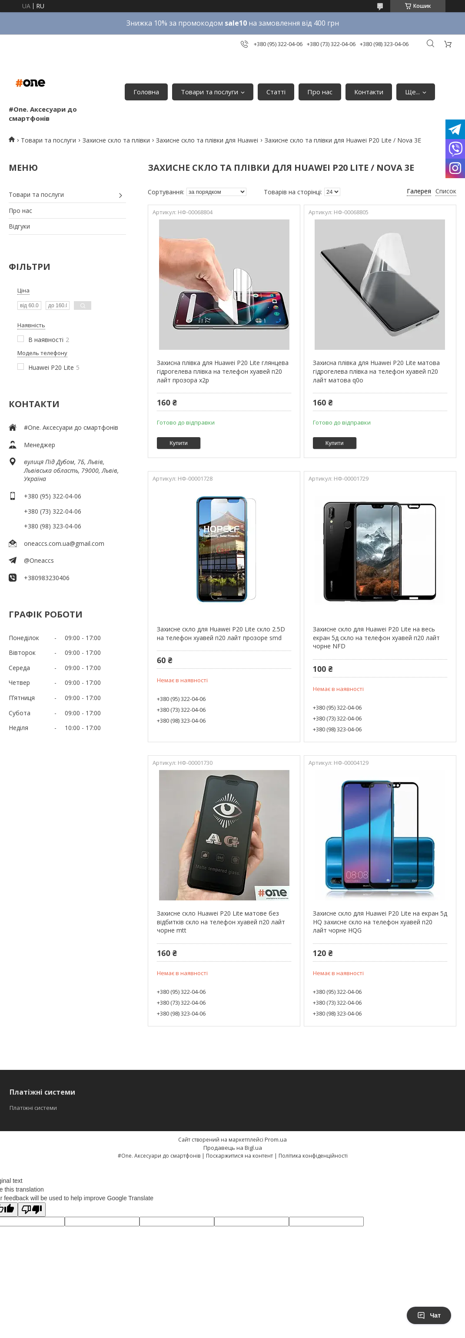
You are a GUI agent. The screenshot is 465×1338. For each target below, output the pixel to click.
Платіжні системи (33, 1108)
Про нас (319, 91)
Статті (276, 91)
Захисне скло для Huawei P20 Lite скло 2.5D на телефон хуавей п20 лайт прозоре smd (221, 633)
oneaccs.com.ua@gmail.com (64, 543)
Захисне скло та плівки (116, 140)
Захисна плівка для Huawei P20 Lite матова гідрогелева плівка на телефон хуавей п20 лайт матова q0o (376, 371)
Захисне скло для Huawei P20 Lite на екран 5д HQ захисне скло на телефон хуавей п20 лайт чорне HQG (380, 921)
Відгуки (19, 226)
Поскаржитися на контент (239, 1155)
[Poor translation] (32, 1209)
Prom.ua (276, 1139)
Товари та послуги (209, 91)
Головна (146, 91)
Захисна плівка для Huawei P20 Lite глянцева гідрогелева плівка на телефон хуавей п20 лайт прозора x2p (223, 371)
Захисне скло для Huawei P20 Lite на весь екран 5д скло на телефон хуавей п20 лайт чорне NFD (376, 637)
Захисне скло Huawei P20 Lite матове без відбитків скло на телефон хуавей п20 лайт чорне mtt (221, 921)
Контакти (368, 91)
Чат (429, 1315)
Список (445, 191)
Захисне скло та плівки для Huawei (207, 140)
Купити (178, 443)
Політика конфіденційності (313, 1155)
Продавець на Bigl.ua (232, 1148)
